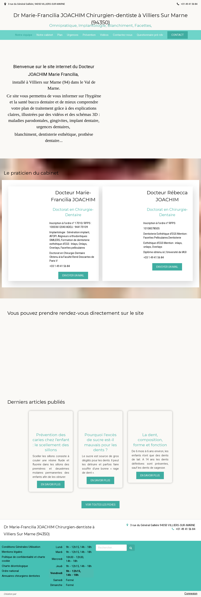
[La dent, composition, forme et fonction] (150, 420)
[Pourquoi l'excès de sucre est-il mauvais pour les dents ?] (100, 420)
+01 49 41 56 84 (185, 529)
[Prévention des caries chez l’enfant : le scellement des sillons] (51, 420)
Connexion (190, 593)
